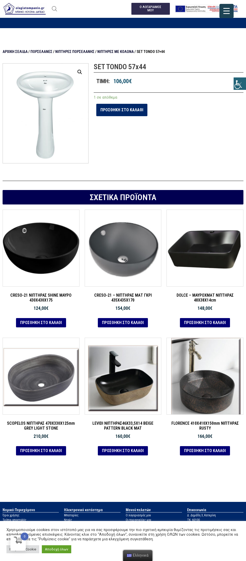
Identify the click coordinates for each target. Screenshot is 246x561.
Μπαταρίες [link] (71, 515)
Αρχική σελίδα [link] (15, 51)
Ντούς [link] (68, 520)
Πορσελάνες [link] (41, 51)
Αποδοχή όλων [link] (56, 549)
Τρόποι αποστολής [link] (14, 520)
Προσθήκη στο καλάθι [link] (121, 109)
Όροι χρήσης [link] (11, 515)
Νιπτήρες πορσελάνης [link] (74, 51)
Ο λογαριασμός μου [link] (138, 515)
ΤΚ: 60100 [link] (193, 520)
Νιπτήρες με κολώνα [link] (115, 51)
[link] (240, 83)
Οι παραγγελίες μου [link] (138, 520)
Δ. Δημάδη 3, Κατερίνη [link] (201, 515)
